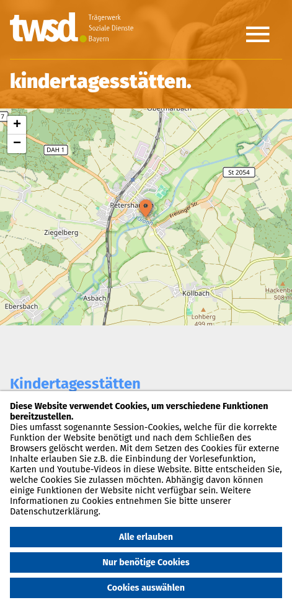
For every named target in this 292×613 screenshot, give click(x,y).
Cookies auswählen (146, 588)
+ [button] (17, 125)
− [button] (17, 144)
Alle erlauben (146, 537)
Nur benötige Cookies (145, 562)
